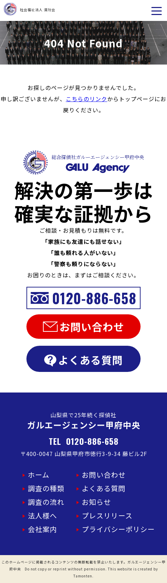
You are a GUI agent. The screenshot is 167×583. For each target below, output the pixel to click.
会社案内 (42, 529)
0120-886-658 (84, 297)
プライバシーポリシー (118, 529)
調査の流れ (46, 502)
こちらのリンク (86, 99)
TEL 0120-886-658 (84, 441)
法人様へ (42, 515)
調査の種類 (46, 488)
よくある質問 (83, 359)
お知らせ (96, 502)
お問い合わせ (83, 326)
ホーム (38, 475)
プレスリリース (107, 515)
